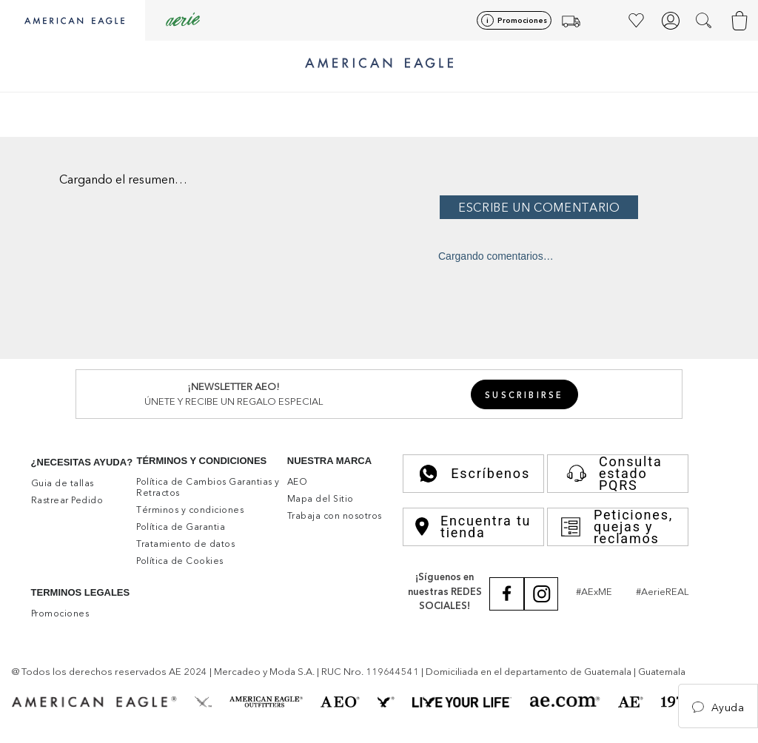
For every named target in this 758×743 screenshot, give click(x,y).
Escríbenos (473, 473)
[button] (705, 20)
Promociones (522, 20)
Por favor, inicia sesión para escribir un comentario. (594, 206)
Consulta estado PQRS (611, 473)
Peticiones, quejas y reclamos (616, 527)
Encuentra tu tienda (473, 527)
